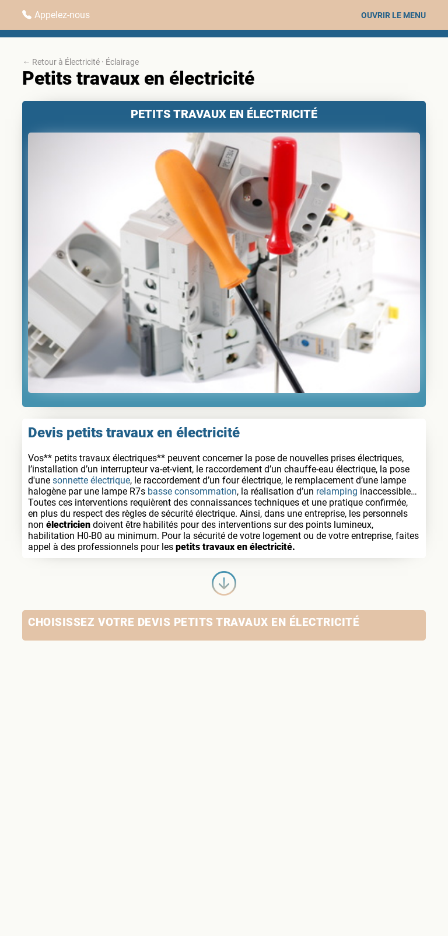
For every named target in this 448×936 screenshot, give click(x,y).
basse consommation (192, 491)
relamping (337, 491)
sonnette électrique (91, 480)
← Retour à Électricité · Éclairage (80, 62)
